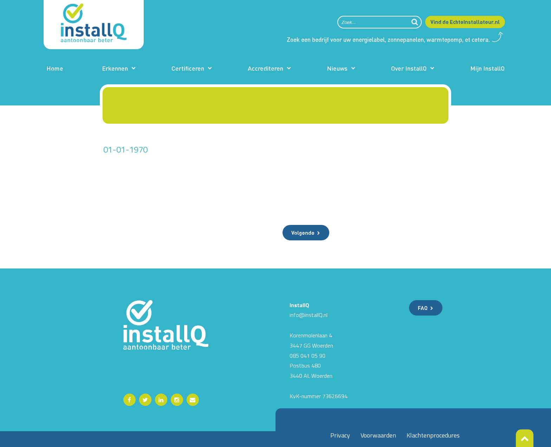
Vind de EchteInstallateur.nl (465, 21)
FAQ (423, 307)
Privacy (340, 435)
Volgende (303, 232)
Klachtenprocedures (433, 435)
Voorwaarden (378, 435)
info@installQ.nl (309, 315)
